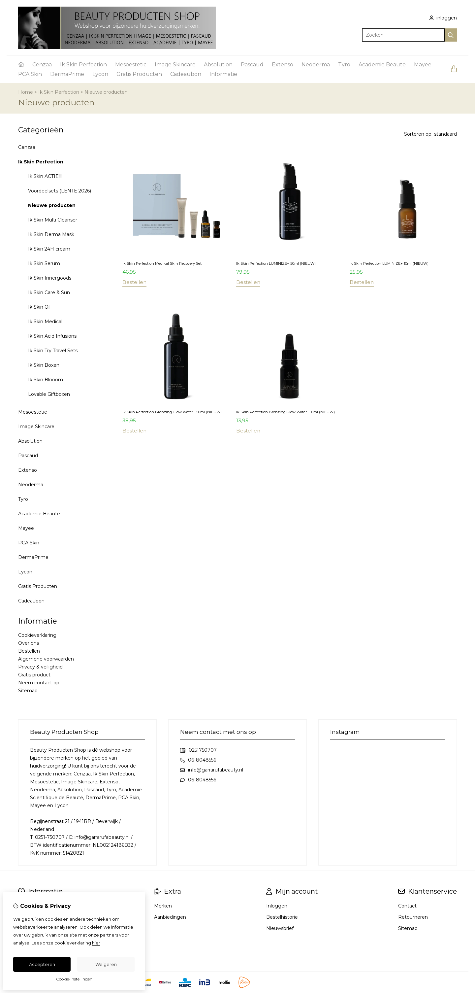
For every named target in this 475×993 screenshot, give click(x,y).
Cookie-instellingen (74, 978)
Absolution (218, 64)
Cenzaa (42, 64)
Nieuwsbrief (280, 928)
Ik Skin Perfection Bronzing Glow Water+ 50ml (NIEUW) (172, 412)
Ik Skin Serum (44, 263)
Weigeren (106, 964)
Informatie (223, 74)
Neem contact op (38, 683)
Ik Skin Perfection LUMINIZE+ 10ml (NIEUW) (389, 263)
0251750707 (203, 750)
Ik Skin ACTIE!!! (45, 176)
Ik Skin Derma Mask (51, 234)
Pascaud (252, 64)
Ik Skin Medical (45, 322)
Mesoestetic (130, 64)
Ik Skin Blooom (45, 380)
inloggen (443, 18)
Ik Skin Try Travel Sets (53, 351)
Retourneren (413, 917)
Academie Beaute (382, 64)
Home (25, 92)
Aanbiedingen (170, 917)
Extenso (282, 64)
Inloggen (276, 906)
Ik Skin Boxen (43, 365)
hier (96, 942)
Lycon (100, 74)
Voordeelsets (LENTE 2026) (59, 191)
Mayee (422, 64)
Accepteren (42, 964)
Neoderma (315, 64)
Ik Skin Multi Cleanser (52, 220)
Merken (163, 906)
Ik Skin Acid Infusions (52, 336)
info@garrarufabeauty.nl (215, 770)
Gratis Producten (139, 74)
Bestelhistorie (282, 917)
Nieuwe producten (106, 92)
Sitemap (28, 691)
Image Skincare (175, 64)
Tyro (344, 64)
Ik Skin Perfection (83, 64)
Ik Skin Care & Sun (49, 292)
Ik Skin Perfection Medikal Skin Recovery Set (162, 263)
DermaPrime (67, 74)
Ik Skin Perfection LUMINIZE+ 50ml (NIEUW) (276, 263)
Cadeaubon (185, 74)
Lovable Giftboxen (49, 394)
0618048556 (202, 760)
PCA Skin (30, 74)
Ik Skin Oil (39, 307)
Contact (407, 906)
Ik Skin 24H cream (49, 249)
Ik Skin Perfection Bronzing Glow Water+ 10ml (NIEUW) (285, 412)
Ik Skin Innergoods (49, 278)
